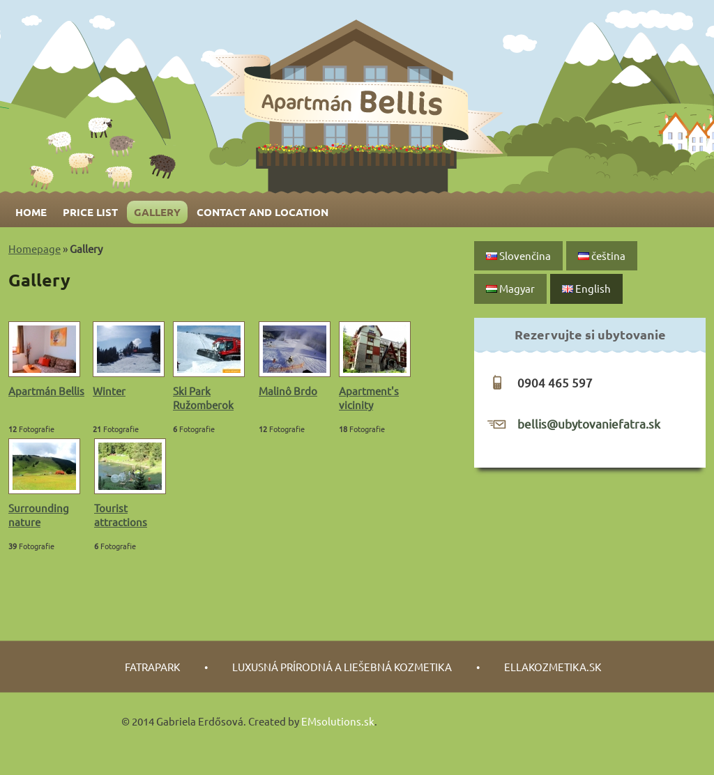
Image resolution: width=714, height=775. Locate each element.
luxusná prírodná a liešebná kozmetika (342, 666)
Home (31, 212)
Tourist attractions (120, 514)
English (586, 288)
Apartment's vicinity (369, 397)
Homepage (34, 248)
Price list (90, 212)
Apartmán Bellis (46, 390)
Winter (109, 390)
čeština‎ (601, 255)
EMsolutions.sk (337, 721)
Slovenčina (518, 255)
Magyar (510, 288)
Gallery (157, 212)
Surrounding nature (38, 514)
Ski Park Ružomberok (203, 397)
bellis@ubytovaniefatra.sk (588, 423)
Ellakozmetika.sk (552, 666)
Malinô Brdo (288, 390)
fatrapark (152, 666)
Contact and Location (262, 212)
